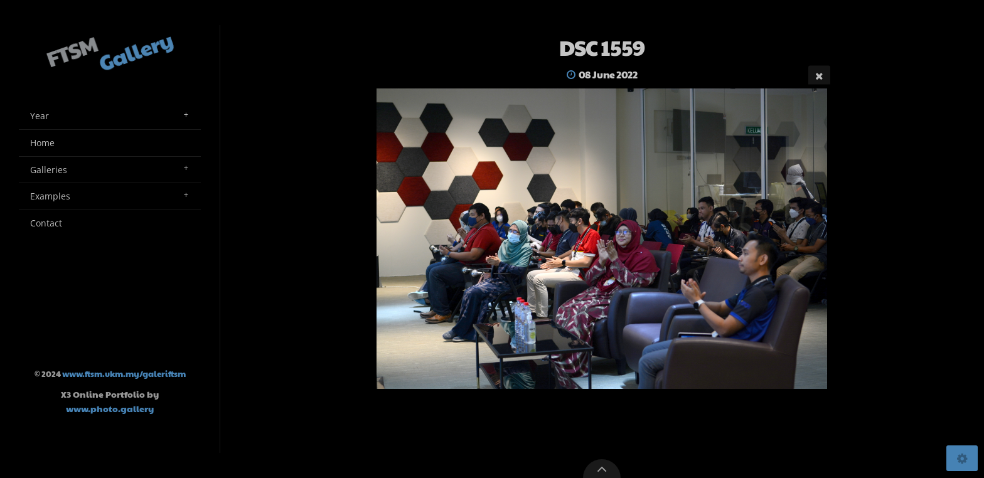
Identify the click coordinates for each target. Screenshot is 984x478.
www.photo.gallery (110, 408)
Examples (50, 196)
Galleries (48, 170)
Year (39, 116)
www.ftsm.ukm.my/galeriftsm (124, 374)
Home (42, 143)
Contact (46, 223)
